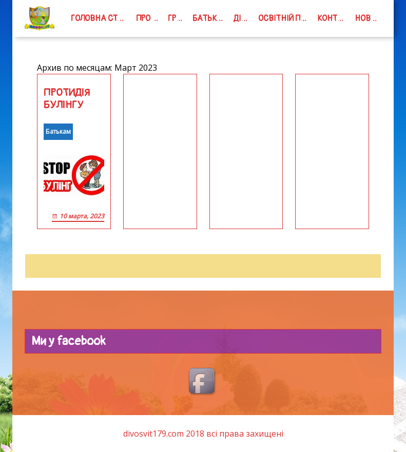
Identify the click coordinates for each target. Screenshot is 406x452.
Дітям (244, 18)
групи (178, 18)
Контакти (334, 18)
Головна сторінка (101, 18)
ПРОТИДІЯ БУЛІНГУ (67, 99)
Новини (368, 18)
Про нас (150, 18)
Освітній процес (285, 18)
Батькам (210, 18)
